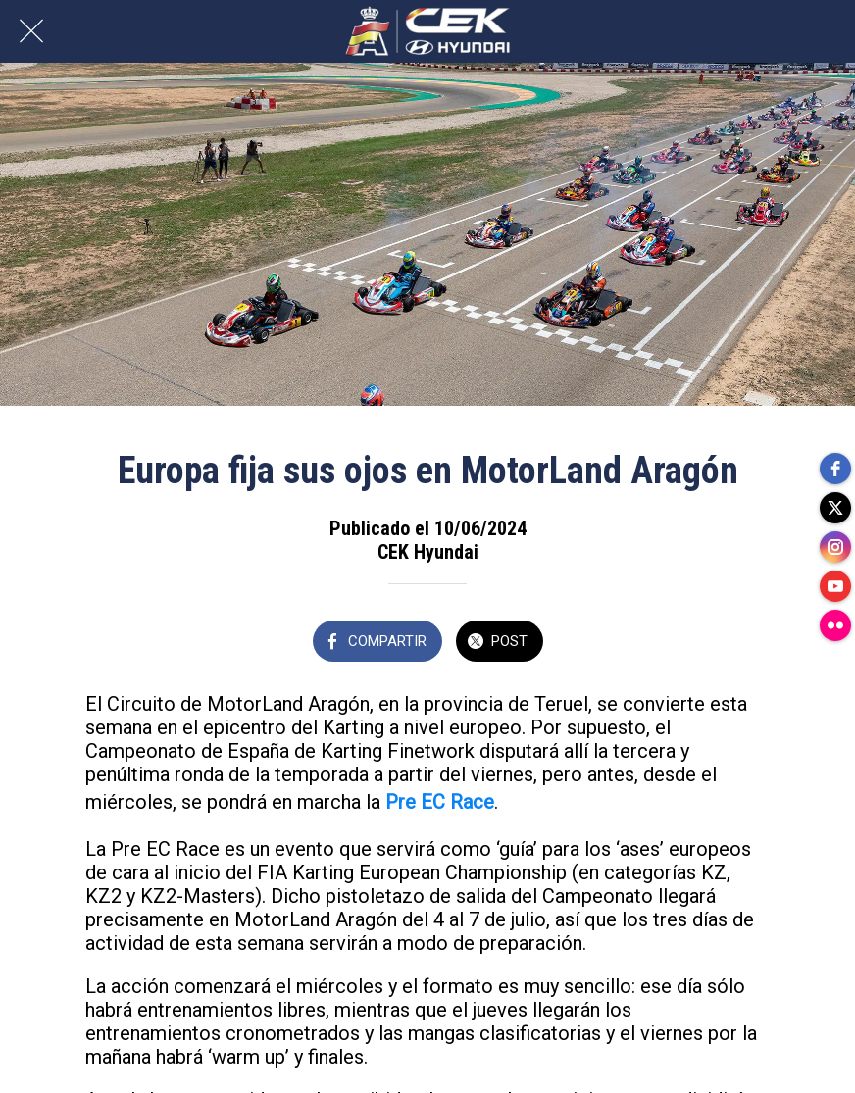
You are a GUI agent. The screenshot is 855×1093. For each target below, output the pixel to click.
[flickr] (835, 625)
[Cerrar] (31, 31)
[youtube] (835, 586)
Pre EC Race (439, 802)
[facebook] (835, 468)
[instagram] (835, 547)
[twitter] (835, 507)
